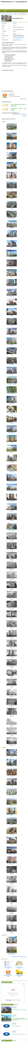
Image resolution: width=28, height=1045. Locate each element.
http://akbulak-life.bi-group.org (18, 37)
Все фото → (24, 115)
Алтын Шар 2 (14, 1007)
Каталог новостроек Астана (8, 967)
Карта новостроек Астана (19, 967)
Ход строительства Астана (19, 975)
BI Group (14, 23)
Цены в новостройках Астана (8, 975)
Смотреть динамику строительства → (20, 113)
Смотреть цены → (23, 98)
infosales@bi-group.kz (17, 39)
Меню (4, 11)
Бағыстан (14, 1016)
